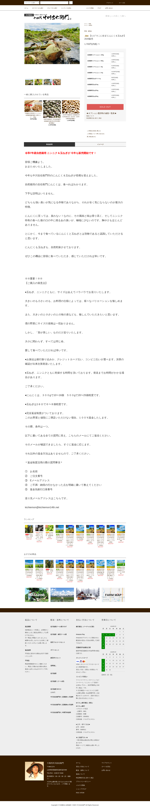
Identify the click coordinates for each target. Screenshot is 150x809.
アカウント (108, 3)
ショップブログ (81, 789)
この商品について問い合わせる (94, 133)
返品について (90, 116)
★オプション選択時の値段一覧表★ (101, 113)
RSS (77, 793)
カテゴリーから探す (36, 8)
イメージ (100, 144)
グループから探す (51, 8)
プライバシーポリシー (83, 781)
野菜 (90, 23)
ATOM (82, 793)
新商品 (90, 25)
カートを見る (106, 766)
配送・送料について (82, 770)
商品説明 (49, 144)
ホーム (26, 8)
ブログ (98, 8)
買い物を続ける (90, 136)
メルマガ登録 (89, 8)
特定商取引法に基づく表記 (93, 118)
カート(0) (120, 3)
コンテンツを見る (65, 8)
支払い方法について (82, 766)
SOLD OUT (105, 107)
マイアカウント (107, 763)
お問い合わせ (108, 8)
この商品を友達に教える (92, 131)
